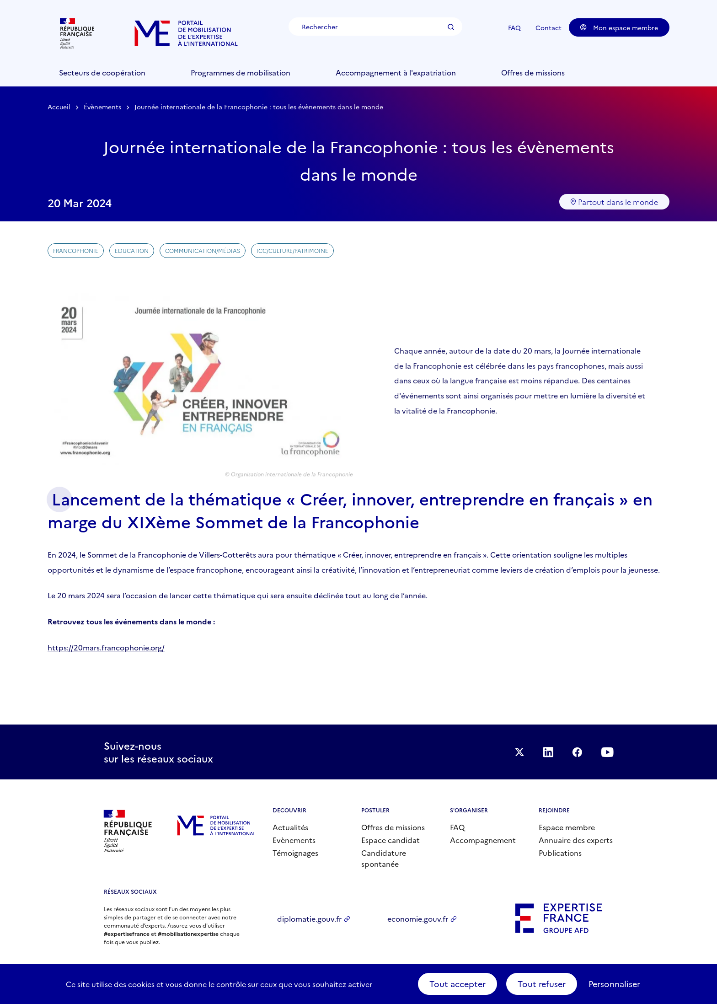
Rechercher (451, 27)
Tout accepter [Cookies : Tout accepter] (457, 983)
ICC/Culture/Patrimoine (292, 250)
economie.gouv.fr (417, 918)
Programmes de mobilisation (240, 72)
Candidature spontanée (383, 858)
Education (132, 250)
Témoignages (295, 853)
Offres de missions (533, 72)
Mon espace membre (619, 27)
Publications (560, 853)
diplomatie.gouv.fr (309, 918)
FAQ (514, 27)
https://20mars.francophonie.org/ (106, 647)
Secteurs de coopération (102, 72)
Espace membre (567, 827)
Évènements (102, 106)
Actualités (290, 827)
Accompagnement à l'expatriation (396, 72)
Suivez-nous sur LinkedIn (548, 752)
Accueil (59, 106)
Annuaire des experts (576, 840)
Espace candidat (390, 840)
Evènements (294, 840)
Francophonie (75, 250)
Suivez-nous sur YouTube (607, 752)
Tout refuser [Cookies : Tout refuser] (542, 983)
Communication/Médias (202, 250)
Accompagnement (483, 840)
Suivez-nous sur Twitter (519, 752)
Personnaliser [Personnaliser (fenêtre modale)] (614, 983)
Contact (548, 27)
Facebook (577, 752)
